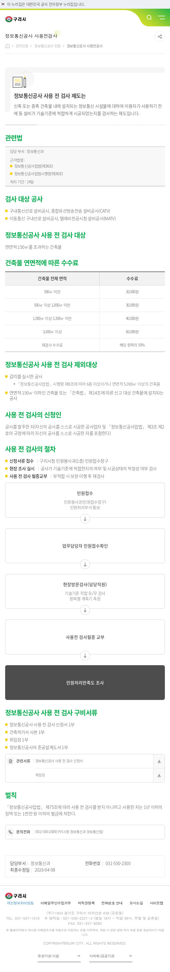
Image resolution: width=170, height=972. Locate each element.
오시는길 (136, 902)
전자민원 (22, 45)
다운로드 (159, 761)
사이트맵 (156, 902)
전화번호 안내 (112, 902)
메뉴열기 (161, 17)
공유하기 (160, 36)
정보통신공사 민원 (47, 45)
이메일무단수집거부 (56, 902)
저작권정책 (86, 902)
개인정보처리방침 (20, 902)
